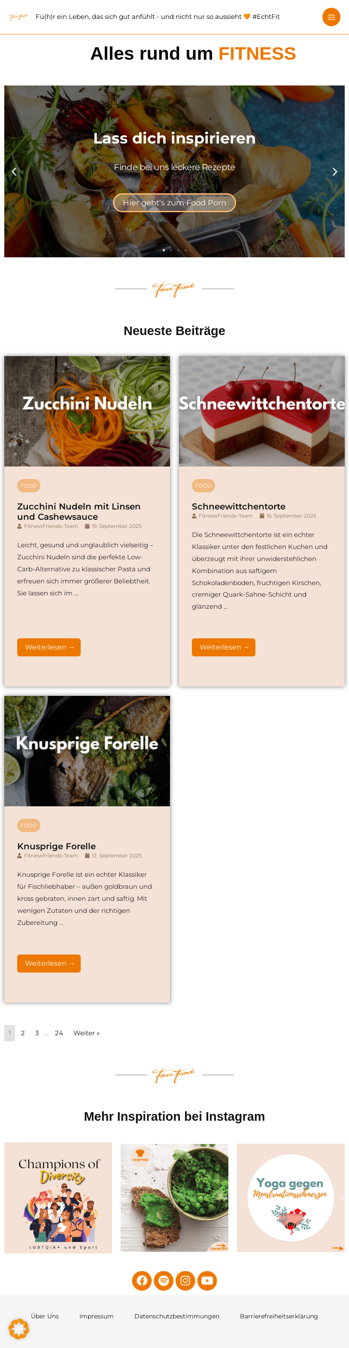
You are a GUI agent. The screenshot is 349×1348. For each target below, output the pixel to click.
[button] (14, 171)
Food (29, 805)
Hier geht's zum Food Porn (174, 202)
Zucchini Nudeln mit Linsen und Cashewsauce (79, 831)
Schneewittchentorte (238, 826)
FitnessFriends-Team (51, 845)
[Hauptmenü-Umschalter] (331, 17)
